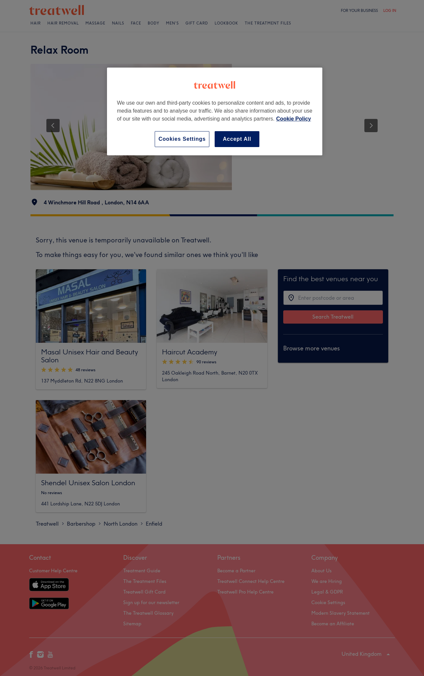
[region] (214, 111)
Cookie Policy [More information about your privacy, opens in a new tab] (293, 119)
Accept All (237, 139)
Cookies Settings (182, 139)
